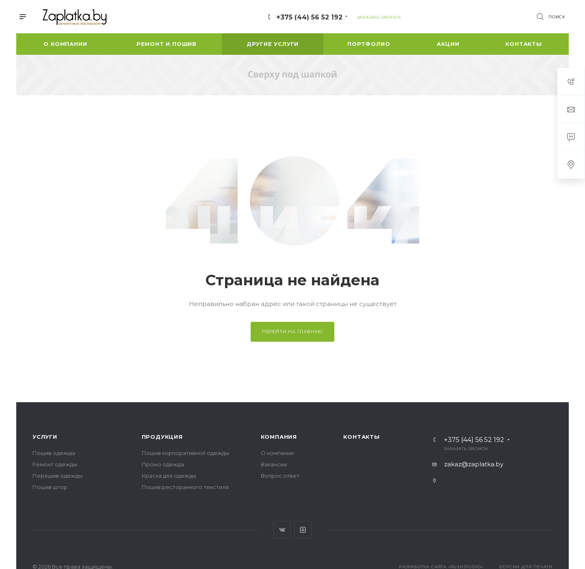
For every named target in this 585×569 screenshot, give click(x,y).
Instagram (303, 530)
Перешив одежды (57, 475)
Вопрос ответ (280, 475)
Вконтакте (282, 530)
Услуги (44, 436)
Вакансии (274, 464)
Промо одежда (163, 464)
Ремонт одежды (54, 464)
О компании (277, 453)
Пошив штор (49, 487)
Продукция (162, 436)
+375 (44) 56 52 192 (309, 17)
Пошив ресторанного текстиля (185, 487)
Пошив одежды (53, 453)
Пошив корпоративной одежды (185, 453)
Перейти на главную (292, 331)
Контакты (361, 436)
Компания (279, 436)
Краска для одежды (169, 475)
